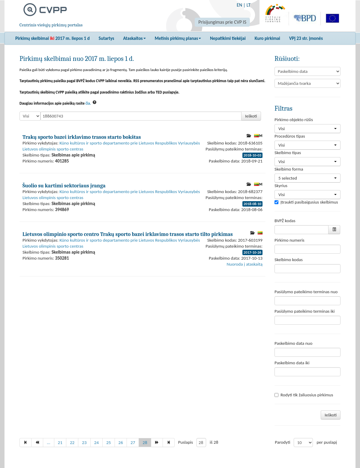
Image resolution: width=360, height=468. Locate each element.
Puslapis (185, 442)
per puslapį (326, 442)
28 (144, 442)
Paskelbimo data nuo (293, 343)
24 (96, 442)
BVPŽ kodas (285, 220)
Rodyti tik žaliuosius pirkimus (303, 395)
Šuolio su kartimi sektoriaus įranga (64, 186)
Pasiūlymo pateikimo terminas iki (304, 311)
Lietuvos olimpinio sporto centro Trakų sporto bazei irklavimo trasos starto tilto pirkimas (127, 234)
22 (72, 442)
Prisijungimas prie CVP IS (222, 22)
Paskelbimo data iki (291, 362)
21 (60, 442)
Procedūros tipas (289, 136)
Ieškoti (251, 116)
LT (248, 5)
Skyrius (280, 185)
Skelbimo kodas (288, 259)
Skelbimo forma (288, 169)
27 (132, 442)
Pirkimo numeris (289, 240)
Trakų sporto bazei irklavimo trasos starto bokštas (81, 137)
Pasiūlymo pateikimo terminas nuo (306, 291)
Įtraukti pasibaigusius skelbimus (306, 202)
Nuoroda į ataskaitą (244, 264)
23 (84, 442)
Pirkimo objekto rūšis (293, 119)
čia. (88, 103)
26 (120, 442)
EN (239, 5)
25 (108, 442)
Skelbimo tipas (287, 152)
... (48, 442)
